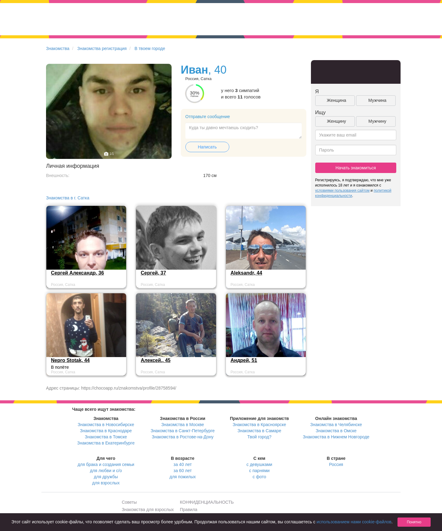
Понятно (414, 522)
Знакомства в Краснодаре (106, 430)
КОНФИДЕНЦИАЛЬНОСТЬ (207, 502)
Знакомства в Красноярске (259, 424)
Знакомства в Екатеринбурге (106, 443)
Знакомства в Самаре (259, 430)
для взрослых (105, 482)
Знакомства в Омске (336, 430)
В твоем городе (149, 48)
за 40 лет (182, 464)
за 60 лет (182, 470)
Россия (336, 464)
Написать (207, 146)
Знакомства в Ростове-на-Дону (183, 436)
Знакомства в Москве (182, 424)
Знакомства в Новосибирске (106, 424)
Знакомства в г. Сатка (67, 197)
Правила (188, 509)
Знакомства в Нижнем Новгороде (336, 436)
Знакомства (57, 48)
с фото (259, 476)
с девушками (259, 464)
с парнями (259, 470)
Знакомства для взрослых (148, 509)
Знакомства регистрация (102, 48)
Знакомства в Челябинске (336, 424)
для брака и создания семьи (106, 464)
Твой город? (259, 436)
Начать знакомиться (355, 167)
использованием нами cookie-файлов (353, 521)
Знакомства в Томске (106, 436)
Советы (129, 502)
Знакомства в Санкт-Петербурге (183, 430)
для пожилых (182, 476)
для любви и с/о (106, 470)
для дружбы (106, 476)
